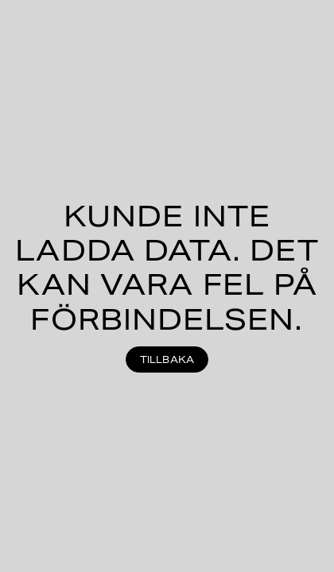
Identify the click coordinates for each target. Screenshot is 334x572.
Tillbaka (167, 359)
